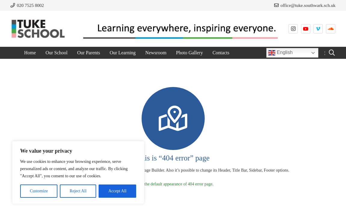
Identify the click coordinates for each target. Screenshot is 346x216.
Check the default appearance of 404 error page (172, 184)
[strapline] (177, 29)
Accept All (117, 191)
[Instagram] (293, 29)
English (280, 52)
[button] (331, 52)
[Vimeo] (318, 29)
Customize (39, 191)
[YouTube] (306, 29)
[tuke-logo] (38, 28)
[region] (78, 172)
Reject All (78, 191)
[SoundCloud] (330, 29)
